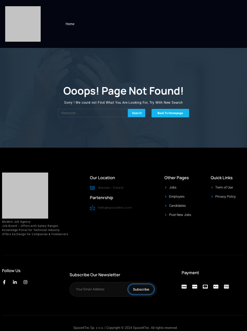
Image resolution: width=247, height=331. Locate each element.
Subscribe (141, 289)
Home (70, 24)
